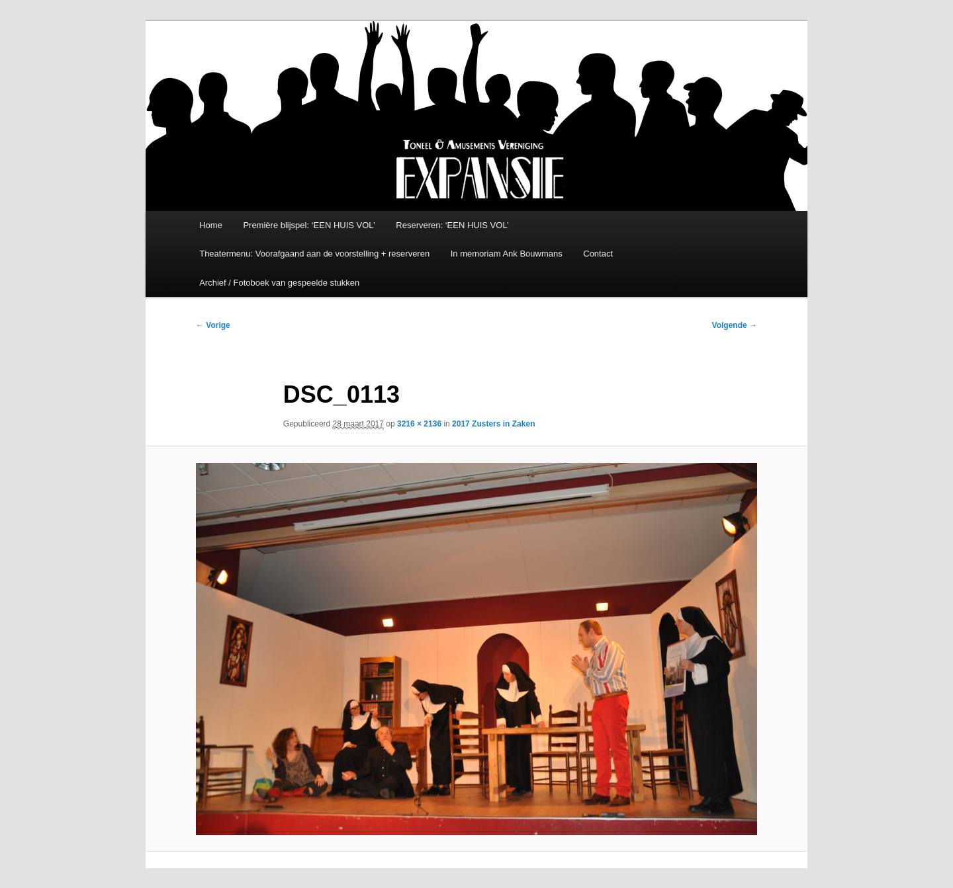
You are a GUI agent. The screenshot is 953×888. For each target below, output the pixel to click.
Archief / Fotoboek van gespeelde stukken (279, 283)
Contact (598, 254)
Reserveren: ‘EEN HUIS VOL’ (452, 225)
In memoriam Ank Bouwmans (507, 254)
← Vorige (213, 325)
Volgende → (734, 325)
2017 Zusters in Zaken (493, 423)
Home (210, 225)
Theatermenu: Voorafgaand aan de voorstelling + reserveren (314, 254)
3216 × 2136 (419, 423)
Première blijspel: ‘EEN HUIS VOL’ (309, 225)
